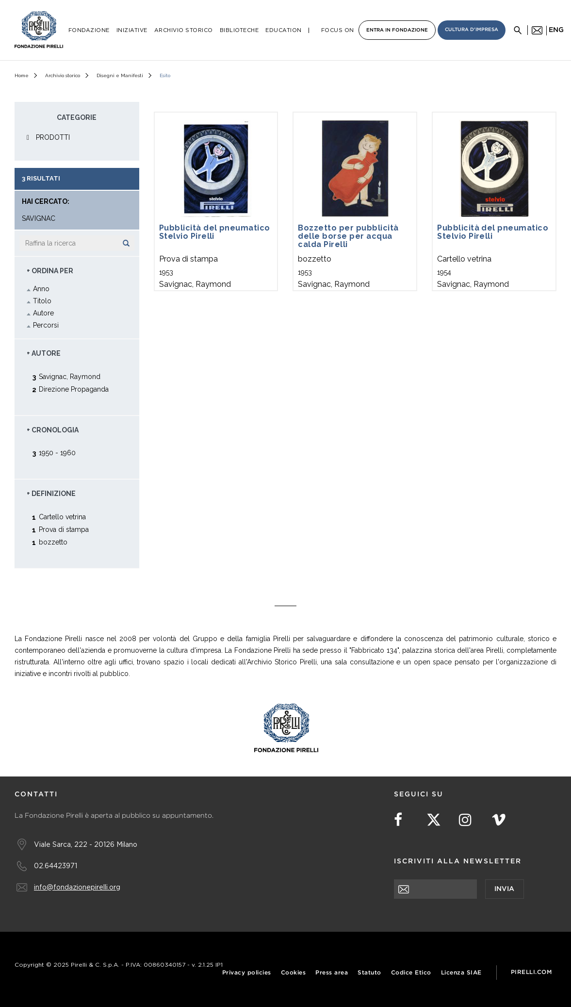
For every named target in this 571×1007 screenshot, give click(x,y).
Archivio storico (62, 75)
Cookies (293, 972)
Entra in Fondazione (397, 30)
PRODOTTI (53, 137)
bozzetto (53, 541)
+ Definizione (51, 493)
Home (22, 75)
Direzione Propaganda (74, 389)
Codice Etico (411, 972)
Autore (43, 313)
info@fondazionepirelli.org (77, 887)
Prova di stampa (64, 529)
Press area (331, 972)
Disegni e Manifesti (120, 75)
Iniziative (131, 30)
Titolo (42, 301)
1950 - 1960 (57, 452)
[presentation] (467, 918)
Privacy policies (246, 972)
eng (556, 30)
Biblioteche (239, 30)
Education (283, 30)
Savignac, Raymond (69, 376)
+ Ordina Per (50, 271)
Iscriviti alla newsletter (458, 861)
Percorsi (46, 325)
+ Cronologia (53, 430)
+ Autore (44, 353)
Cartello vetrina (62, 516)
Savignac (38, 218)
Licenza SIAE (461, 972)
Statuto (369, 972)
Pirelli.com (531, 972)
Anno (41, 289)
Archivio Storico (183, 30)
